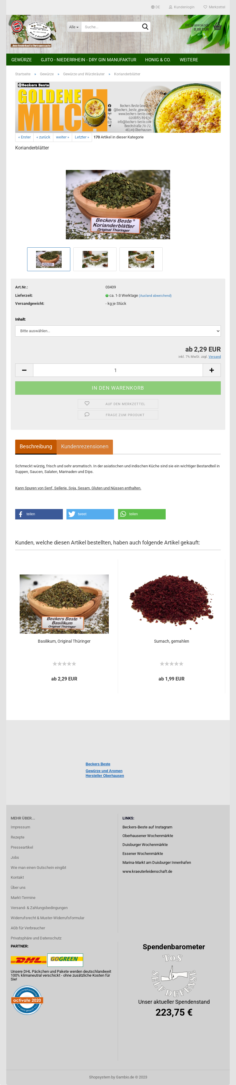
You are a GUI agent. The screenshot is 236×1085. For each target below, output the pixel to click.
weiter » (62, 137)
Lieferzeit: (24, 295)
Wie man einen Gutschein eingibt (38, 867)
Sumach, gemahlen (171, 641)
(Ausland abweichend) (155, 296)
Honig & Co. (158, 60)
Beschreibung (36, 446)
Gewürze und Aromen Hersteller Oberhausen (105, 773)
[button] (39, 514)
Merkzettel (214, 7)
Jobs (15, 857)
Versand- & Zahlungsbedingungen (39, 908)
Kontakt (17, 877)
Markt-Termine (23, 897)
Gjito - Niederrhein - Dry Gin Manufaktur (88, 60)
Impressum (20, 827)
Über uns (18, 887)
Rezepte (17, 837)
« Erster (24, 137)
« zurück (43, 137)
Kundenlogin (182, 7)
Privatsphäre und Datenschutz (36, 938)
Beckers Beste (98, 764)
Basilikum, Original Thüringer (64, 641)
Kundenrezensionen (84, 446)
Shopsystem (99, 1077)
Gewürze (21, 60)
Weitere (189, 60)
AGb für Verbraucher (28, 928)
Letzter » (82, 137)
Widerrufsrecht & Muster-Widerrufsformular (47, 918)
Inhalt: (20, 319)
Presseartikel (22, 847)
